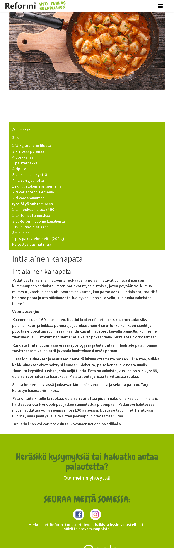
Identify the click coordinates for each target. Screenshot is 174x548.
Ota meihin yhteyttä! (87, 477)
